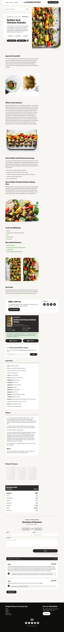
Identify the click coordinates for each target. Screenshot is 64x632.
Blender (8, 230)
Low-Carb (25, 35)
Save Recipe (21, 40)
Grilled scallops (10, 249)
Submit (45, 550)
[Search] (16, 9)
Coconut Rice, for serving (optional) (14, 406)
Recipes (7, 2)
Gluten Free (18, 35)
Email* (34, 532)
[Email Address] (18, 354)
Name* (7, 532)
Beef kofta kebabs (11, 245)
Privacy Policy (54, 553)
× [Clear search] (24, 9)
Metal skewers (10, 237)
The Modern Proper (10, 16)
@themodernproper (17, 293)
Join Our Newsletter (14, 309)
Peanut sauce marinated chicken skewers (16, 247)
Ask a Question (26, 529)
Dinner (19, 16)
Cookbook (16, 2)
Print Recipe (13, 340)
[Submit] (27, 9)
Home (6, 608)
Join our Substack (53, 2)
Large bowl (9, 232)
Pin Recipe (31, 340)
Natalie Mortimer (25, 325)
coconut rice (35, 191)
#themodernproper (27, 293)
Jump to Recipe (11, 40)
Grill (7, 235)
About (11, 2)
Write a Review (38, 529)
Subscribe (46, 613)
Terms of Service (53, 554)
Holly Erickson (18, 325)
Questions (10, 558)
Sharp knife (9, 239)
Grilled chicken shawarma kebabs (14, 251)
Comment (8, 537)
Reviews (17, 558)
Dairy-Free (10, 35)
